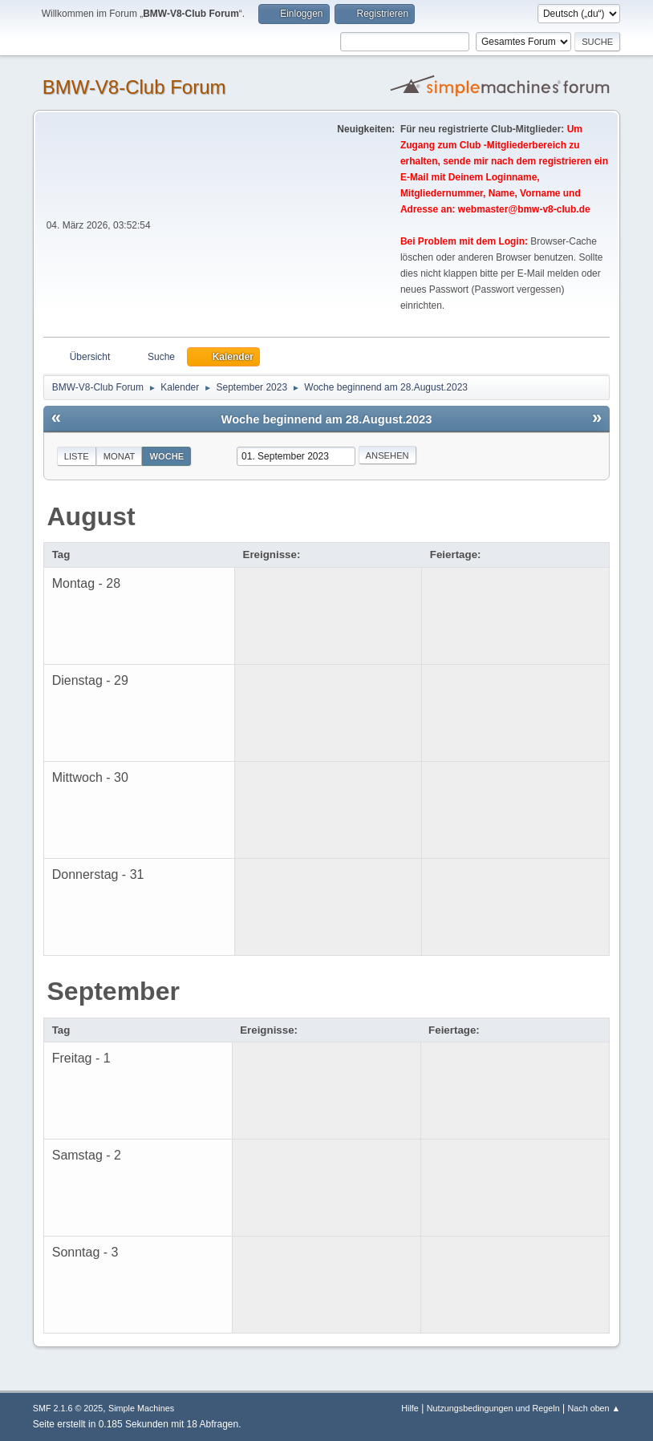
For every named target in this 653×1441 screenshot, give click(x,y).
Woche (166, 456)
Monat (119, 456)
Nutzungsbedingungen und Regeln (493, 1408)
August (91, 516)
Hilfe (410, 1408)
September (113, 991)
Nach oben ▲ (593, 1408)
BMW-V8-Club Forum (134, 87)
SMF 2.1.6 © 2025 (68, 1408)
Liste (76, 456)
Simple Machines (141, 1408)
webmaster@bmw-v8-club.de (524, 209)
